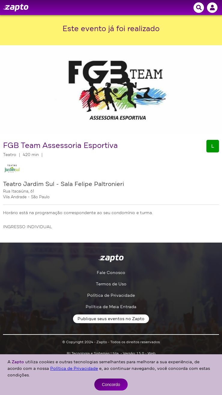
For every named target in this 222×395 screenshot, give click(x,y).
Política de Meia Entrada (111, 307)
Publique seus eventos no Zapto (111, 319)
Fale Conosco (111, 273)
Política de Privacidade (111, 295)
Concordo (111, 384)
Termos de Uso (111, 284)
